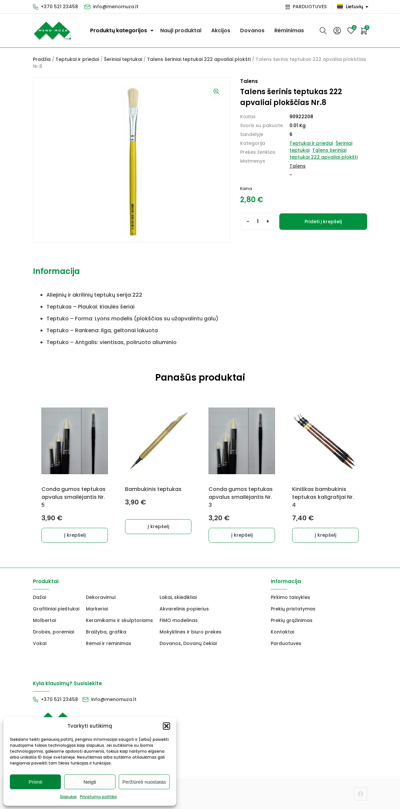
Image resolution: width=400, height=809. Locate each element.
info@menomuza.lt (115, 6)
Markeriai (97, 609)
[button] (166, 726)
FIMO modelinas (179, 620)
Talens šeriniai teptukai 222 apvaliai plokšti (199, 59)
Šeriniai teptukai (123, 59)
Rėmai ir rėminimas (108, 643)
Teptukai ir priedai (77, 59)
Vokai (39, 643)
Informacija (56, 271)
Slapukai (68, 796)
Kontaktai (282, 632)
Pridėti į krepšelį (323, 221)
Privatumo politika (98, 796)
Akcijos (220, 30)
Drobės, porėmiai (53, 632)
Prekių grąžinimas (291, 620)
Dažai (39, 597)
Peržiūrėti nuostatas (144, 782)
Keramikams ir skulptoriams (119, 620)
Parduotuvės (286, 643)
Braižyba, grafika (106, 632)
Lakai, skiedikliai (178, 597)
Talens (297, 166)
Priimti (35, 782)
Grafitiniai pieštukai (56, 609)
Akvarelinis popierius (184, 609)
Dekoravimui (100, 597)
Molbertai (44, 620)
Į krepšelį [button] (75, 535)
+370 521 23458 (59, 6)
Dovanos (252, 30)
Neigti (90, 782)
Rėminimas (289, 30)
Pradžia (42, 59)
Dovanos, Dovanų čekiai (188, 643)
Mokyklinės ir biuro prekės (190, 632)
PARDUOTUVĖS (310, 6)
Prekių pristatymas (293, 609)
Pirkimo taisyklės (290, 597)
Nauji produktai (180, 30)
